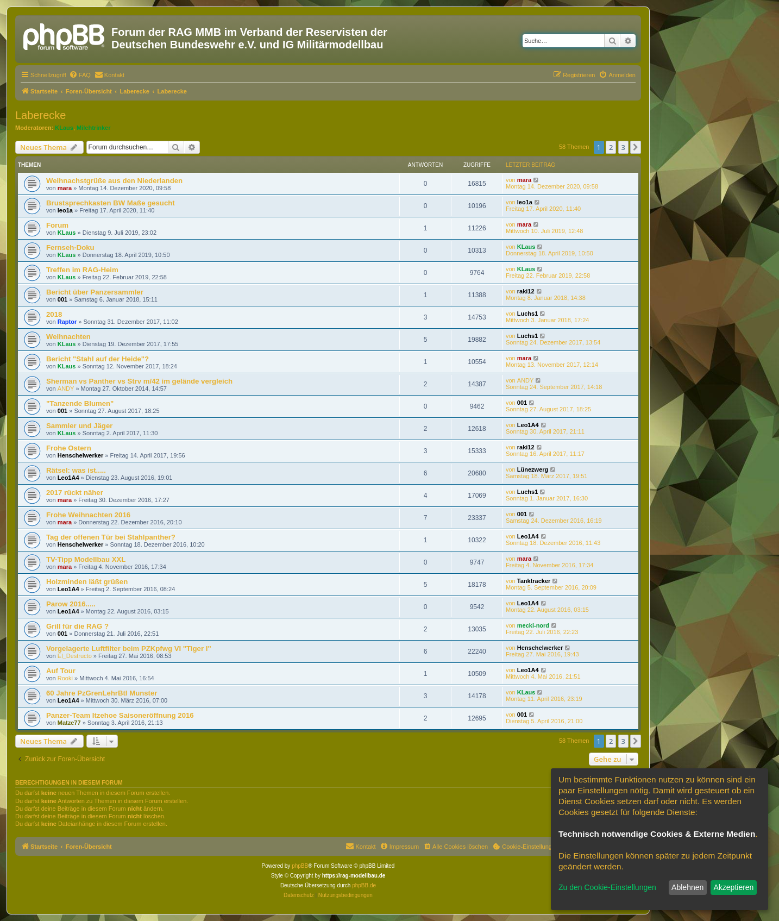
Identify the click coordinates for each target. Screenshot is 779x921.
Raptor (67, 321)
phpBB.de (364, 885)
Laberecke (40, 115)
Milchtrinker (93, 127)
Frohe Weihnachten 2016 (88, 515)
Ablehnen (687, 887)
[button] (635, 147)
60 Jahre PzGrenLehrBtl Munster (101, 693)
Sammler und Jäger (79, 426)
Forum (57, 225)
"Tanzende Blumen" (80, 403)
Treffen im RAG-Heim (82, 270)
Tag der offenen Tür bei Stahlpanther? (110, 537)
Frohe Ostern (68, 448)
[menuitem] (80, 75)
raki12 (526, 291)
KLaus (64, 127)
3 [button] (623, 147)
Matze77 (69, 722)
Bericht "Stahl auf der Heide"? (97, 359)
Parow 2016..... (71, 604)
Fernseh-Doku (70, 247)
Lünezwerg (532, 469)
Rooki (65, 678)
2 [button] (611, 147)
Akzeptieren (733, 887)
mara (65, 188)
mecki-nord (533, 625)
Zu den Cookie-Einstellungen (607, 887)
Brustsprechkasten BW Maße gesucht (110, 203)
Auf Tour (61, 671)
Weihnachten (68, 337)
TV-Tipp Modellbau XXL (85, 559)
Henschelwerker (80, 455)
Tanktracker (534, 581)
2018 (54, 314)
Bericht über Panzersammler (94, 292)
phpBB (300, 866)
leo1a (65, 210)
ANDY (66, 388)
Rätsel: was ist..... (76, 470)
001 (62, 299)
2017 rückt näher (74, 492)
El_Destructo (75, 656)
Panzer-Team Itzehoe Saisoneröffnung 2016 (120, 715)
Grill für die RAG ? (77, 626)
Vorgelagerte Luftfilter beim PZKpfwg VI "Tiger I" (128, 648)
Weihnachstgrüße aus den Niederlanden (114, 181)
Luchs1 (527, 313)
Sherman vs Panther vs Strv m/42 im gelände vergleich (139, 381)
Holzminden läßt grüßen (87, 582)
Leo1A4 (528, 425)
